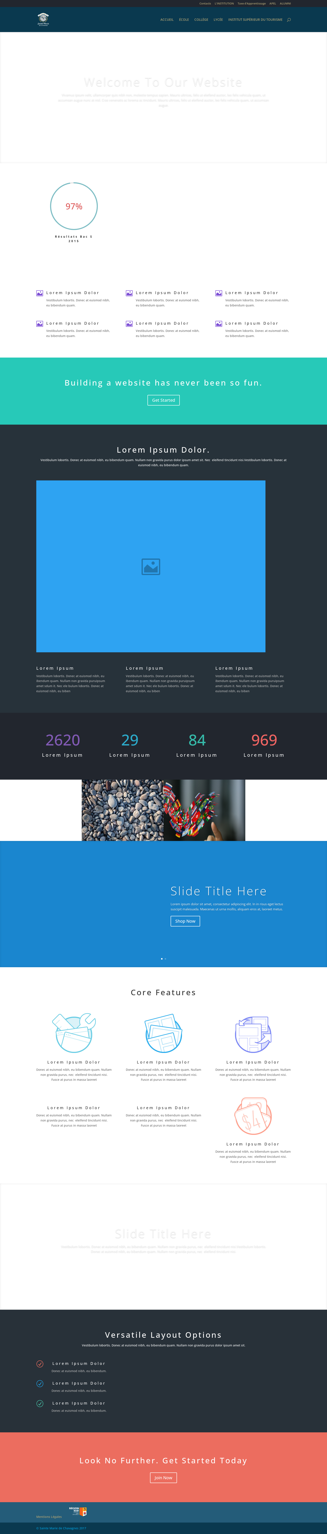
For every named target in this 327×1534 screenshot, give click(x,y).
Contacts (205, 3)
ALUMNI (285, 3)
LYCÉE (218, 20)
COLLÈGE (201, 20)
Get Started (163, 400)
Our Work (163, 1265)
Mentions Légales (49, 1517)
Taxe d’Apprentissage (252, 3)
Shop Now (185, 923)
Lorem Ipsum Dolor (163, 1062)
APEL (272, 3)
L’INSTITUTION (224, 3)
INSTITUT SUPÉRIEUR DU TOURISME (255, 20)
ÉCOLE (184, 20)
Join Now (163, 1478)
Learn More (163, 120)
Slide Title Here (219, 893)
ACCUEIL (167, 20)
